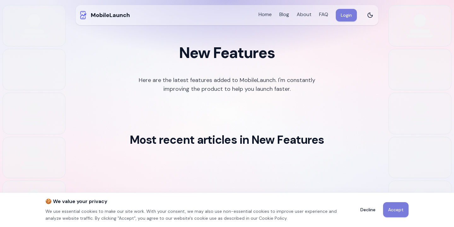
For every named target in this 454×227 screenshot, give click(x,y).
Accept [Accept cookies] (396, 209)
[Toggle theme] (370, 15)
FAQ (323, 14)
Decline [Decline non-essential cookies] (367, 209)
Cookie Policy (273, 218)
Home (265, 14)
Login (346, 15)
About (304, 14)
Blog (284, 14)
